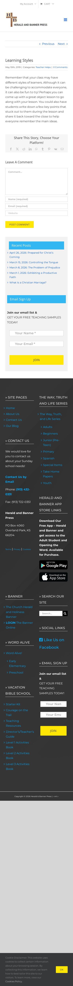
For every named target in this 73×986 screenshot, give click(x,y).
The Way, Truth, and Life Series (51, 416)
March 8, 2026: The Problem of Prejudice (34, 267)
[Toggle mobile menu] (66, 20)
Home (10, 408)
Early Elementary (17, 663)
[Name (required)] (36, 199)
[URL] (36, 213)
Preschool (16, 672)
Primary (48, 451)
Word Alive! (14, 653)
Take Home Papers (51, 474)
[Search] (65, 613)
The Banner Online (19, 625)
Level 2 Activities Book (17, 756)
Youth (47, 483)
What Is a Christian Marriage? (27, 282)
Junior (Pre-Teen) (51, 442)
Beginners (50, 433)
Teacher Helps (43, 67)
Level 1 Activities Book (17, 745)
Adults (47, 427)
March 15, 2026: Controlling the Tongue (33, 262)
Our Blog (12, 426)
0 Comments (60, 67)
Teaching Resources (13, 723)
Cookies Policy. (13, 981)
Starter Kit (13, 704)
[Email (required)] (36, 206)
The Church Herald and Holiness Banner (19, 611)
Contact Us (14, 420)
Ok (62, 969)
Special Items (52, 465)
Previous (48, 44)
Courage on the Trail (17, 712)
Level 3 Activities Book (17, 766)
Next (61, 44)
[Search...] (51, 613)
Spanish (48, 458)
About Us (12, 414)
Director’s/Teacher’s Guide (19, 734)
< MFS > (56, 796)
